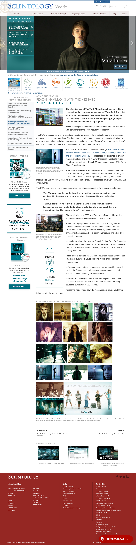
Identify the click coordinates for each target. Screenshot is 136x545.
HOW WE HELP (16, 93)
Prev (50, 71)
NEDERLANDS (12, 508)
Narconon (68, 83)
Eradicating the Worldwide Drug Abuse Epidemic (19, 111)
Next (85, 71)
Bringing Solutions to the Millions (20, 144)
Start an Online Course (103, 505)
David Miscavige (101, 500)
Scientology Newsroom (103, 498)
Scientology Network (102, 491)
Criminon (55, 83)
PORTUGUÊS (37, 505)
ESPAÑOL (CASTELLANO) (41, 498)
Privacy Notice (97, 542)
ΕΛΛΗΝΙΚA (36, 500)
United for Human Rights (103, 529)
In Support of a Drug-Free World (106, 527)
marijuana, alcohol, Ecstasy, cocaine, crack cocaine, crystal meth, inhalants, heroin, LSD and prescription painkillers (96, 152)
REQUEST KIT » (19, 286)
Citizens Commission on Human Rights (108, 534)
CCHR (105, 83)
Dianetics (99, 489)
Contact (65, 505)
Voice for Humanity (68, 491)
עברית (10, 498)
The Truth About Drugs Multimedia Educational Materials (20, 117)
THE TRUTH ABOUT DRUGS (33, 93)
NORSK (35, 490)
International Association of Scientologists (108, 510)
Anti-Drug (80, 83)
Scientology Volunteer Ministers (105, 508)
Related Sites (102, 2)
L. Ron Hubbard (37, 14)
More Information (68, 503)
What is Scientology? (58, 14)
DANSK (10, 493)
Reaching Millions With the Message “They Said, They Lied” (19, 122)
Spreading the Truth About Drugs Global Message (20, 139)
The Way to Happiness (27, 84)
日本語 (10, 500)
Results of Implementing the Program (18, 148)
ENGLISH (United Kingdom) (16, 490)
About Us (17, 14)
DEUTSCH (11, 510)
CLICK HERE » (19, 229)
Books (124, 14)
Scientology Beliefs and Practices (73, 489)
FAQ (114, 14)
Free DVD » (19, 195)
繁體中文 (10, 505)
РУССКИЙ (11, 503)
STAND (98, 515)
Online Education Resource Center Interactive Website (18, 133)
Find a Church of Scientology (71, 508)
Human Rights (93, 83)
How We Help (14, 89)
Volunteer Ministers (99, 14)
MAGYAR (36, 488)
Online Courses (67, 500)
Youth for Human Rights (103, 531)
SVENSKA (36, 493)
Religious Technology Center (104, 503)
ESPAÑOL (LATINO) (39, 495)
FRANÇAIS (11, 495)
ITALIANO (36, 502)
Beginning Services (79, 14)
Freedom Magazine (121, 87)
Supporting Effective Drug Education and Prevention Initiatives (17, 105)
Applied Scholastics (41, 83)
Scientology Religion (102, 493)
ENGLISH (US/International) (16, 488)
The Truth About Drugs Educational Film (16, 128)
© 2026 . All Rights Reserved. (26, 542)
